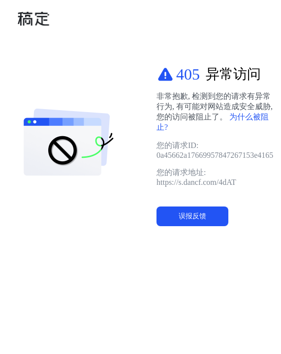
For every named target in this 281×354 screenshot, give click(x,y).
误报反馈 (192, 216)
